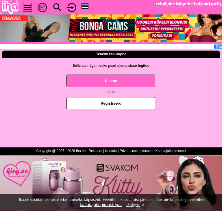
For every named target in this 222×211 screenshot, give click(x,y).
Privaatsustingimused (136, 151)
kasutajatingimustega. (101, 204)
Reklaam (95, 151)
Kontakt (111, 151)
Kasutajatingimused (171, 151)
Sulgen (135, 204)
